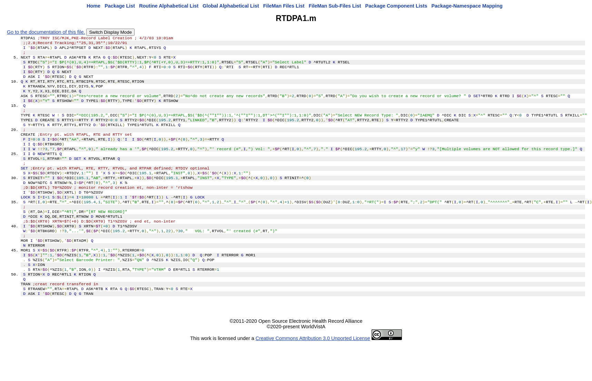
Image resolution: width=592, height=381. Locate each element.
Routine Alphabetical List (168, 6)
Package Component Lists (396, 6)
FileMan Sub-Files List (335, 6)
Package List (120, 6)
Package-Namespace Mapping (467, 6)
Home (93, 6)
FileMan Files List (284, 6)
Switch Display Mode (110, 32)
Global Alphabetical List (231, 6)
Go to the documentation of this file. (46, 32)
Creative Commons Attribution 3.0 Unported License (313, 375)
